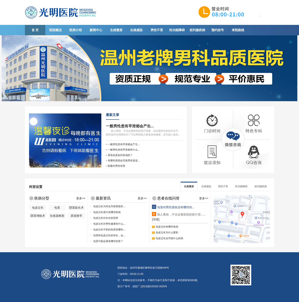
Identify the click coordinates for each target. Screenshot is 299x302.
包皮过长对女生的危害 (105, 218)
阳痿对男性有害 (116, 165)
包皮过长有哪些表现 (167, 226)
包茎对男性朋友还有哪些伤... (176, 207)
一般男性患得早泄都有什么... (124, 149)
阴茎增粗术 (38, 215)
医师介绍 (75, 30)
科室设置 (35, 187)
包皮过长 (38, 207)
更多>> (80, 198)
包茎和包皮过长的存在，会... (109, 235)
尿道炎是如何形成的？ (120, 155)
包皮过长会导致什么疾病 (169, 238)
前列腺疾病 (197, 30)
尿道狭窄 (76, 215)
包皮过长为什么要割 (167, 232)
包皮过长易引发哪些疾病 (107, 212)
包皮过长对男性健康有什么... (109, 223)
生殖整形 (116, 30)
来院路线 (238, 30)
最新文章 (112, 115)
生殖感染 (136, 30)
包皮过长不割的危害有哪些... (109, 229)
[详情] (155, 219)
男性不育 (157, 30)
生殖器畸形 (57, 215)
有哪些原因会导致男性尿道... (124, 160)
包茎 (57, 207)
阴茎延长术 (76, 207)
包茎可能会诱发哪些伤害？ (108, 241)
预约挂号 (217, 30)
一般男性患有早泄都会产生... (130, 126)
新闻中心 (96, 30)
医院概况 (55, 30)
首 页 (35, 30)
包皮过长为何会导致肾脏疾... (109, 206)
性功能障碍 (177, 30)
